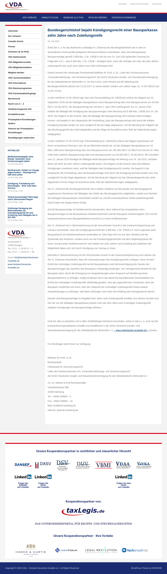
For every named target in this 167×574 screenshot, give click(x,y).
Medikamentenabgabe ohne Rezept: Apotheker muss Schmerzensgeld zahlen (20, 159)
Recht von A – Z (16, 104)
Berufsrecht (14, 98)
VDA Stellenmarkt (17, 57)
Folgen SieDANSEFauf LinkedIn (23, 485)
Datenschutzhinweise (139, 4)
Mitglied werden (97, 17)
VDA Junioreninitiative (19, 78)
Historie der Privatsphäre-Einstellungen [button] (21, 130)
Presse (11, 46)
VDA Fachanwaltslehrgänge (22, 93)
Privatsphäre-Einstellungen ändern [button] (22, 121)
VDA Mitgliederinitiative (20, 67)
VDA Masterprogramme (20, 88)
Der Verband (30, 17)
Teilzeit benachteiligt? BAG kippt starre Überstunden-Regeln (23, 198)
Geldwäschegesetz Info (20, 109)
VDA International (17, 83)
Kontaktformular (16, 114)
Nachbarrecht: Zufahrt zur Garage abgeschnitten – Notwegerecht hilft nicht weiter (23, 172)
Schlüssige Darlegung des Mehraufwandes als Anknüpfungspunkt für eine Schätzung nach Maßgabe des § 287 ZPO (22, 213)
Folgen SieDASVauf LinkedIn (43, 485)
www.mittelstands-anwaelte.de (131, 330)
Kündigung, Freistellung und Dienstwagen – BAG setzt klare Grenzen (22, 185)
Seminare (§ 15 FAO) (73, 17)
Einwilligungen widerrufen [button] (21, 137)
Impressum (157, 4)
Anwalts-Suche (50, 17)
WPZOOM (157, 568)
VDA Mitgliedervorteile (19, 62)
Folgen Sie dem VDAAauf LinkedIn (123, 485)
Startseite (123, 4)
